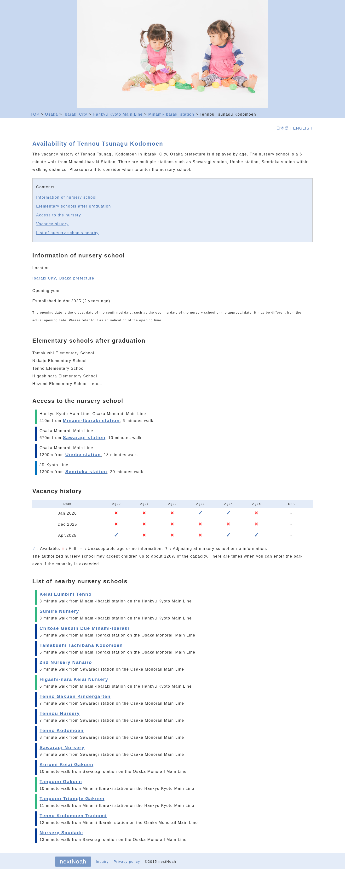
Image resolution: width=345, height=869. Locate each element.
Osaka (51, 114)
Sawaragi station (84, 437)
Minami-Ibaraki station (171, 114)
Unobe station (83, 454)
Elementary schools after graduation (73, 206)
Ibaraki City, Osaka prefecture (63, 278)
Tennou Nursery (60, 713)
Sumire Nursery (59, 611)
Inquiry (102, 861)
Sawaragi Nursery (62, 747)
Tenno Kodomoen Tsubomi (73, 815)
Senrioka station (86, 471)
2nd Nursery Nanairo (66, 662)
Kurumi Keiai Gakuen (66, 764)
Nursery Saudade (61, 832)
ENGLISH (303, 128)
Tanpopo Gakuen (61, 781)
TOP (35, 114)
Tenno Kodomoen (62, 730)
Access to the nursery (58, 215)
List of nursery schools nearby (67, 233)
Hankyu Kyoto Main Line (118, 114)
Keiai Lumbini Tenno (66, 594)
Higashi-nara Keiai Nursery (74, 679)
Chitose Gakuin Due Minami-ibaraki (84, 628)
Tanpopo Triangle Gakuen (72, 798)
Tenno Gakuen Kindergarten (75, 696)
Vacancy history (52, 224)
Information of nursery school (66, 197)
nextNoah (73, 861)
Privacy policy (127, 861)
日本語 (282, 128)
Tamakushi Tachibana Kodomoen (81, 645)
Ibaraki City (75, 114)
